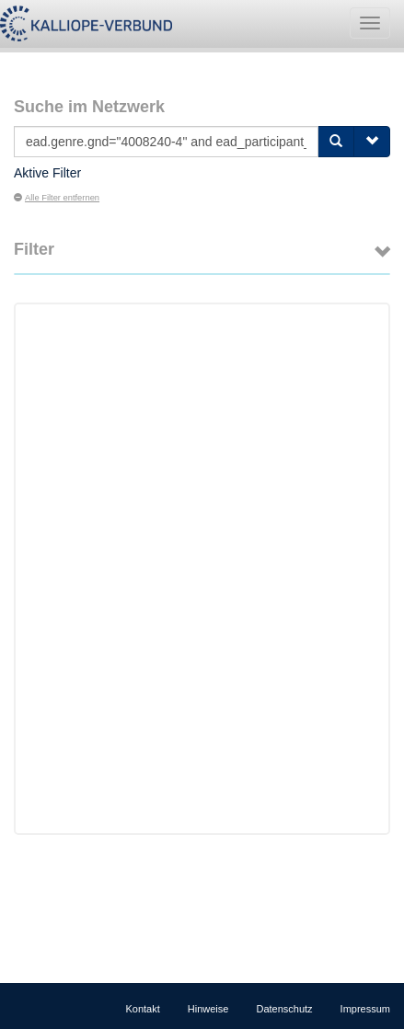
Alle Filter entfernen (56, 197)
